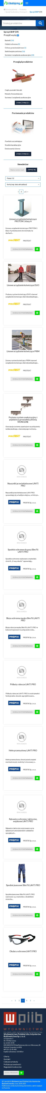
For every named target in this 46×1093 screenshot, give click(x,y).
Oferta (6, 1056)
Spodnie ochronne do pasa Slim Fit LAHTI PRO (23, 550)
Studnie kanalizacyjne (13, 145)
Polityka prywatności (12, 1064)
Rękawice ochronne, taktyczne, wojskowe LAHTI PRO (23, 820)
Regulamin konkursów (13, 1067)
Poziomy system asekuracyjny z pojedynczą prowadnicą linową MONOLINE (23, 419)
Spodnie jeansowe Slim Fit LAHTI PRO (23, 885)
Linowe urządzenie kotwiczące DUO (23, 285)
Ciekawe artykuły (11, 1062)
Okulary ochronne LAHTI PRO (23, 951)
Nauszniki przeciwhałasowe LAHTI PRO (23, 484)
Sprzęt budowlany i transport (16, 12)
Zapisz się (32, 170)
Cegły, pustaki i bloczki (13, 90)
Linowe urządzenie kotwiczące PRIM (23, 351)
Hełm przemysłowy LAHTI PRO (23, 750)
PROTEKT (27, 241)
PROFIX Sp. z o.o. (29, 503)
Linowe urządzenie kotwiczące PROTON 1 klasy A (23, 220)
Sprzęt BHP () (11, 32)
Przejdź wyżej (11, 35)
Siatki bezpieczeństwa (15, 51)
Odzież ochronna (12, 44)
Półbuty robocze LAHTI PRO (23, 684)
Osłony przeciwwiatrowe (15, 48)
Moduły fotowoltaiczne (13, 94)
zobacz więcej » (23, 103)
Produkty (22, 9)
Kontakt (7, 1059)
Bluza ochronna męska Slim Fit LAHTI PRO (23, 619)
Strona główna (10, 9)
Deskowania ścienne (12, 149)
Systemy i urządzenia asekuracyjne (19, 55)
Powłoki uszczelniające (13, 141)
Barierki (9, 40)
